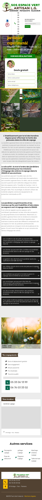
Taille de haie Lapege (34, 460)
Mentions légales (30, 496)
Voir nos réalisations (21, 56)
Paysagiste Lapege (7, 452)
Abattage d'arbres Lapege (33, 453)
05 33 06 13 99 (18, 17)
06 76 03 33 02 (18, 29)
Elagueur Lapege (19, 458)
